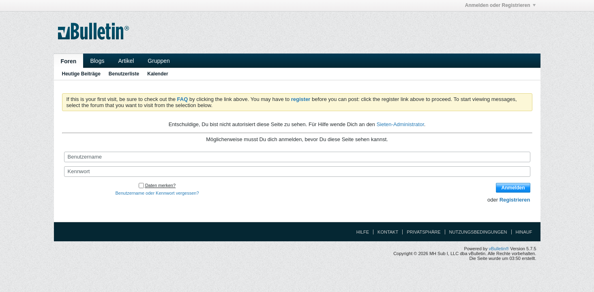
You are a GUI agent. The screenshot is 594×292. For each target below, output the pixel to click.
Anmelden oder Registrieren (500, 5)
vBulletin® (499, 248)
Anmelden (513, 188)
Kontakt (387, 232)
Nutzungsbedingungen (478, 232)
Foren (69, 61)
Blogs (97, 61)
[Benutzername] (297, 157)
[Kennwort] (297, 171)
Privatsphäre (423, 232)
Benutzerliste (124, 74)
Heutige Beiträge (81, 74)
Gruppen (158, 61)
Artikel (126, 61)
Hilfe (362, 232)
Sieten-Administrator (400, 124)
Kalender (157, 74)
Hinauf (524, 232)
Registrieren (515, 200)
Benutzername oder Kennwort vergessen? (157, 193)
